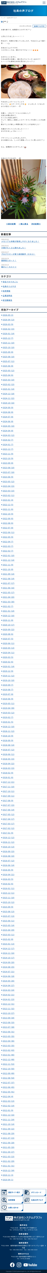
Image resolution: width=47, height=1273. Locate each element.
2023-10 (8, 458)
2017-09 (9, 796)
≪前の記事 (11, 224)
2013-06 (9, 1032)
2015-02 (8, 939)
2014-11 (9, 953)
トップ (3, 18)
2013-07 (9, 1027)
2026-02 (9, 329)
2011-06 (9, 1143)
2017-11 (9, 787)
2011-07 (9, 1138)
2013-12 (9, 1004)
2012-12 (9, 1059)
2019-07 (8, 694)
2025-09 (8, 352)
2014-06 (9, 976)
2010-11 (8, 1175)
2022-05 (8, 537)
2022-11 (8, 509)
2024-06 (8, 421)
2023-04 (9, 486)
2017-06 (9, 810)
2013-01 (9, 1055)
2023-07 (9, 472)
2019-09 (8, 685)
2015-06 (9, 921)
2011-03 (9, 1157)
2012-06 (9, 1087)
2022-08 (8, 523)
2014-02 (9, 995)
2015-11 (9, 898)
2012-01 (8, 1110)
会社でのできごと (10, 282)
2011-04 (9, 1152)
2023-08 (9, 468)
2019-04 (9, 708)
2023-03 (9, 491)
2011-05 (9, 1147)
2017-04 (9, 819)
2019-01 (8, 722)
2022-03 (8, 546)
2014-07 (9, 972)
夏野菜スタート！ (9, 260)
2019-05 (9, 703)
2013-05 (9, 1036)
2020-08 (8, 634)
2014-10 (9, 958)
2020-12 (9, 616)
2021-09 (9, 574)
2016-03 (8, 879)
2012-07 (9, 1083)
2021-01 (9, 611)
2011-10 (9, 1124)
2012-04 (8, 1096)
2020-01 (9, 666)
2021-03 (9, 602)
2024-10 (9, 403)
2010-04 (8, 1180)
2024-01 (8, 444)
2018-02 (8, 773)
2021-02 (8, 606)
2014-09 (9, 962)
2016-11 (9, 842)
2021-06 (9, 588)
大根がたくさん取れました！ (13, 248)
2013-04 (9, 1041)
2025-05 (9, 371)
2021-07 (9, 583)
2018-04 (9, 764)
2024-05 (9, 426)
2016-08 (9, 856)
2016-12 (9, 838)
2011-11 (9, 1120)
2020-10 (9, 625)
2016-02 (8, 884)
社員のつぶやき (39, 26)
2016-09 (9, 851)
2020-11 (8, 620)
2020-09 (9, 629)
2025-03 (9, 380)
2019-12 (8, 671)
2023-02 (9, 495)
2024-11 (9, 398)
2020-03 (8, 657)
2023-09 (8, 463)
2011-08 (9, 1133)
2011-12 (9, 1115)
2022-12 (8, 505)
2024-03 (9, 435)
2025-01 (9, 389)
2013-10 (9, 1013)
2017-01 (8, 833)
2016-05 (8, 870)
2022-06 (9, 532)
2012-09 (9, 1073)
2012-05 (9, 1092)
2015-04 (9, 930)
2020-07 (8, 639)
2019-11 (9, 676)
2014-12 (9, 948)
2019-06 (8, 699)
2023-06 (8, 477)
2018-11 (9, 731)
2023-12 (8, 449)
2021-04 (9, 597)
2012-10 (9, 1069)
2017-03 (9, 824)
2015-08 (9, 911)
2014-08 (9, 967)
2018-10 (8, 736)
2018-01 (8, 777)
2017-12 (9, 782)
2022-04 (8, 542)
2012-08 (9, 1078)
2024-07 (8, 417)
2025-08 (9, 357)
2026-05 (8, 315)
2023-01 (8, 500)
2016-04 (9, 874)
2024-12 (9, 394)
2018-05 (9, 759)
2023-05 (9, 481)
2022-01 (9, 555)
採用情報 (6, 291)
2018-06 (9, 754)
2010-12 (9, 1170)
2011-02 (9, 1161)
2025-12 (8, 338)
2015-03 (9, 935)
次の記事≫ (36, 224)
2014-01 (9, 999)
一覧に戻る (23, 224)
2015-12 (9, 893)
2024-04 (8, 431)
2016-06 (9, 865)
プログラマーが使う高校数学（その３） (18, 254)
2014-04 (9, 985)
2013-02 (9, 1050)
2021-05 (9, 592)
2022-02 (8, 551)
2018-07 (9, 750)
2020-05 (9, 648)
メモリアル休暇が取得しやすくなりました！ (20, 241)
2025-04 (8, 375)
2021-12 (9, 560)
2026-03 (8, 324)
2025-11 (9, 343)
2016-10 (9, 847)
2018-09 (8, 740)
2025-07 (9, 361)
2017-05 (9, 814)
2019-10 (9, 680)
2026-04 (9, 320)
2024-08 (8, 412)
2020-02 (8, 662)
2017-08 (8, 801)
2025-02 (9, 384)
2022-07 (8, 528)
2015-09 (8, 907)
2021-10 (8, 569)
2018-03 (9, 768)
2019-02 (8, 717)
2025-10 (9, 347)
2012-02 (9, 1106)
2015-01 (9, 944)
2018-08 (9, 745)
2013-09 (9, 1018)
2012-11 (9, 1064)
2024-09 (8, 408)
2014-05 (9, 981)
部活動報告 (7, 300)
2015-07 (9, 916)
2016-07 (9, 861)
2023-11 (8, 454)
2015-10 (9, 902)
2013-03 (9, 1046)
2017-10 (9, 791)
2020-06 (9, 643)
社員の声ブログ (12, 18)
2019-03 (9, 713)
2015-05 (9, 925)
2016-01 (9, 888)
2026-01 (9, 334)
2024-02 (8, 440)
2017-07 (9, 805)
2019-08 (8, 690)
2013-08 (9, 1022)
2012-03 (9, 1101)
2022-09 (8, 518)
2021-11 (8, 565)
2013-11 (9, 1009)
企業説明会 (7, 296)
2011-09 (9, 1129)
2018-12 (9, 727)
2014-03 (9, 990)
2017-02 (9, 828)
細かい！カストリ (9, 267)
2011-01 (9, 1166)
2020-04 (9, 653)
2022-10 (8, 514)
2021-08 (9, 579)
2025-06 (8, 366)
